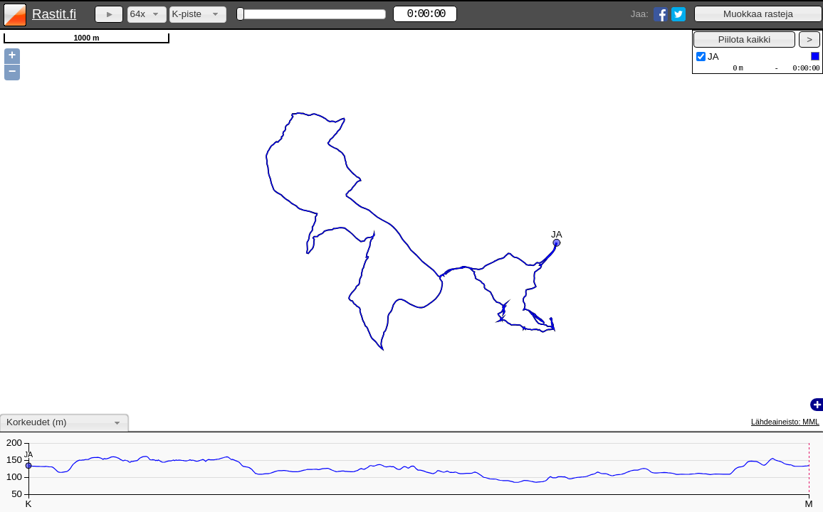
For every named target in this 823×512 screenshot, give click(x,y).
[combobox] (147, 14)
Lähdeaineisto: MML (785, 421)
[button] (758, 14)
